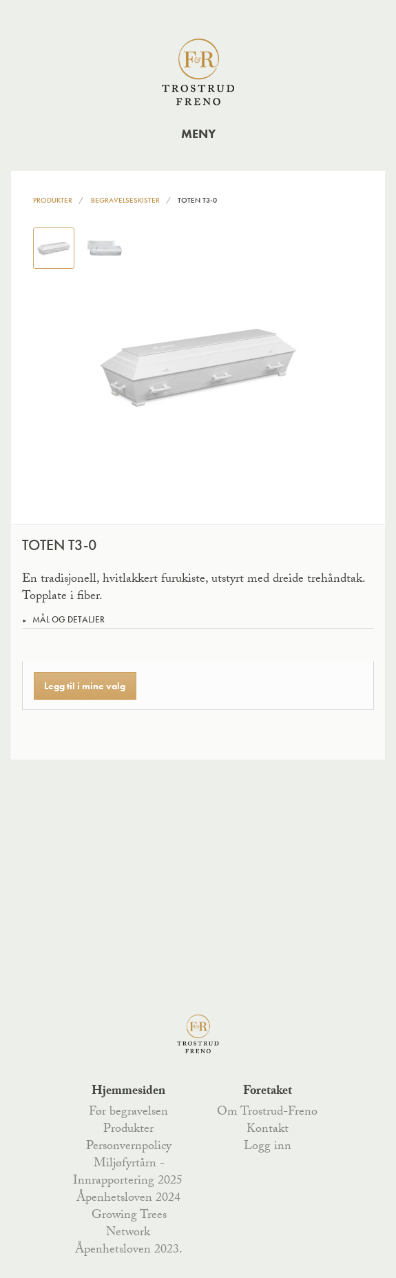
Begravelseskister (125, 200)
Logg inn (267, 1147)
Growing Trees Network (129, 1225)
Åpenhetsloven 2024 (128, 1198)
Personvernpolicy (128, 1147)
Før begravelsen (128, 1112)
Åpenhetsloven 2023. (129, 1250)
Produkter (52, 200)
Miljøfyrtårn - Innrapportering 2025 (128, 1173)
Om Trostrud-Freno (267, 1112)
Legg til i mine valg (84, 686)
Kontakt (268, 1129)
